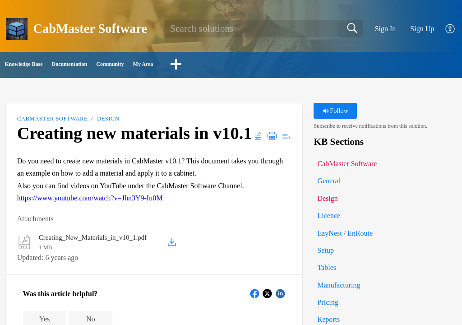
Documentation (127, 66)
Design (108, 121)
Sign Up (422, 28)
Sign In (385, 28)
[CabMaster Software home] (17, 29)
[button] (450, 29)
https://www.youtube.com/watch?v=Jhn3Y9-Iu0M (90, 200)
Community (201, 66)
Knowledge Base (47, 66)
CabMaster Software (52, 121)
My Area (264, 66)
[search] (263, 28)
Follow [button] (335, 113)
